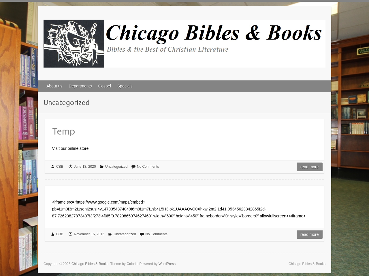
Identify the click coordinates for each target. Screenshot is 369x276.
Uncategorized (116, 167)
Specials (125, 86)
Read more (309, 167)
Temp (63, 131)
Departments (80, 86)
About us (54, 86)
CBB (59, 167)
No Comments (148, 167)
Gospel (104, 86)
